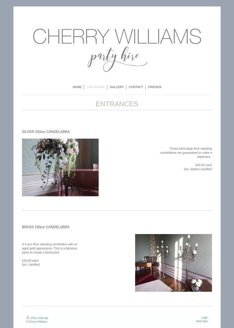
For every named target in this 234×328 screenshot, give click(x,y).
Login (204, 317)
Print (31, 318)
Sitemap (43, 318)
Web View (202, 321)
